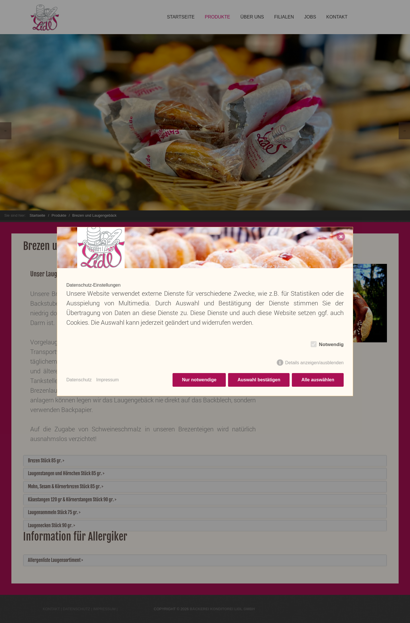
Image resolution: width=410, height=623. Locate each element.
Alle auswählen (317, 379)
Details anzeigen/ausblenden (314, 362)
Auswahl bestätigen (258, 379)
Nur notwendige (199, 379)
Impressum (107, 379)
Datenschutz (79, 379)
